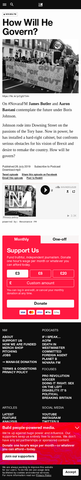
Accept (70, 472)
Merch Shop (12, 348)
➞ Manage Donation (19, 362)
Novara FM (51, 363)
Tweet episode (10, 174)
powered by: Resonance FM (19, 221)
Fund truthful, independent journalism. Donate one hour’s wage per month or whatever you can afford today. (39, 261)
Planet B (49, 359)
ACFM (46, 341)
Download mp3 (11, 169)
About (7, 337)
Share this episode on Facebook (39, 174)
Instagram (51, 418)
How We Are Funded (19, 344)
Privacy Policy (15, 372)
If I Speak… (51, 337)
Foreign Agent (55, 355)
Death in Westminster (53, 346)
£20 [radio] (63, 273)
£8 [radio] (40, 273)
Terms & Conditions (19, 369)
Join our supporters (19, 456)
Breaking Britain (56, 398)
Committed (51, 351)
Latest (8, 414)
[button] (5, 4)
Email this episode (12, 178)
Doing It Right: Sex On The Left (58, 385)
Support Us (12, 341)
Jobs (6, 355)
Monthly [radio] (21, 239)
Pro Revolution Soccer (56, 377)
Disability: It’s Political (54, 392)
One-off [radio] (60, 239)
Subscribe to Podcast (47, 166)
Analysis (9, 421)
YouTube (49, 414)
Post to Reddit (35, 178)
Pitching (9, 351)
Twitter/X (50, 421)
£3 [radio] (17, 273)
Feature (9, 418)
